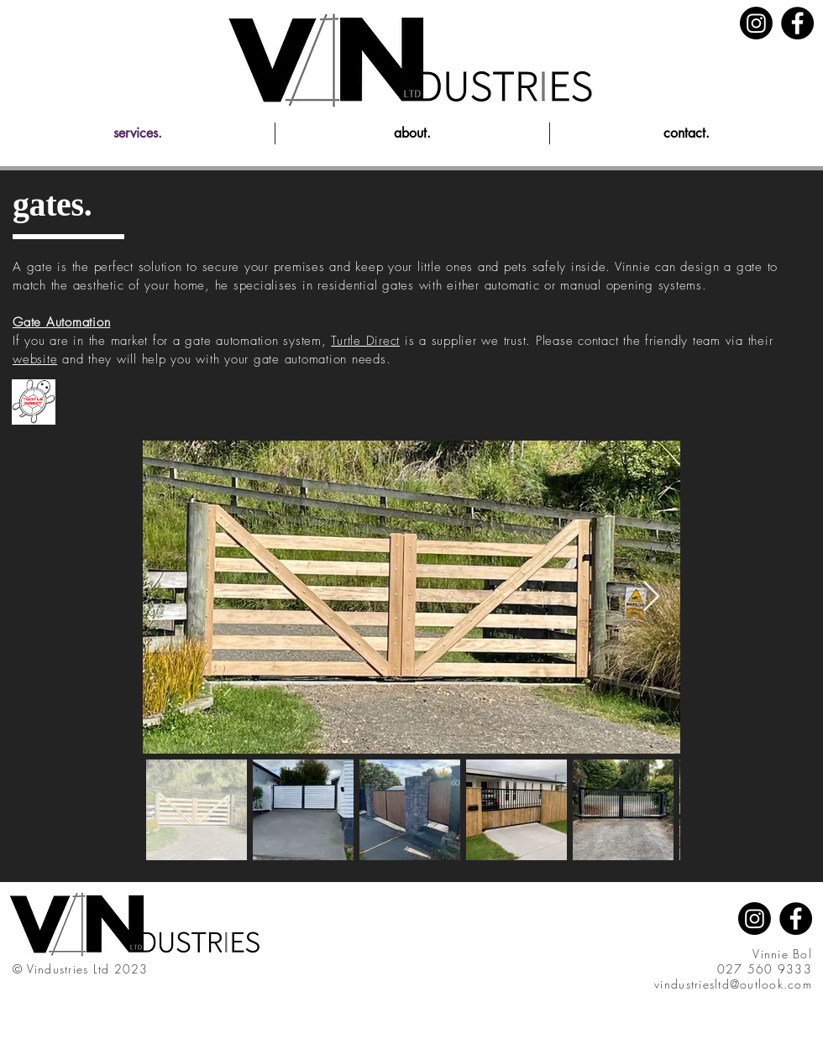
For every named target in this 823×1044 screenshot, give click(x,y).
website (35, 359)
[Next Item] (651, 597)
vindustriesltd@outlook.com (733, 984)
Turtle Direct (365, 340)
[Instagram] (756, 23)
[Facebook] (797, 23)
